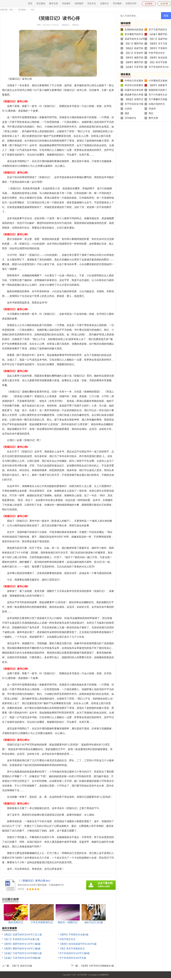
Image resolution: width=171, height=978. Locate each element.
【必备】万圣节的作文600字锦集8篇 (22, 958)
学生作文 (91, 3)
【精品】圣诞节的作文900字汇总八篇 (22, 934)
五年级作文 (130, 118)
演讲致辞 (79, 3)
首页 (30, 3)
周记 (151, 113)
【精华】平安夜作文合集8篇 (73, 934)
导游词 (152, 108)
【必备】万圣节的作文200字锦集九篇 (22, 953)
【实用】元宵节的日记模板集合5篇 (97, 965)
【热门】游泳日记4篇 (21, 965)
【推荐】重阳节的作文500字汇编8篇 (22, 948)
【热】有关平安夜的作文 (72, 948)
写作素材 (117, 3)
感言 (127, 113)
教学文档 (53, 3)
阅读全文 (65, 25)
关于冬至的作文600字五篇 (72, 958)
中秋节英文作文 (67, 939)
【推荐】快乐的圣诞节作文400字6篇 (78, 944)
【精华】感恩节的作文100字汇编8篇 (22, 944)
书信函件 (66, 3)
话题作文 (104, 3)
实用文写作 (131, 3)
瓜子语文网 (82, 974)
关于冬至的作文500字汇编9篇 (74, 953)
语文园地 (40, 3)
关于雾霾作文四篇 (158, 99)
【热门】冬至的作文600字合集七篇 (21, 939)
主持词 (128, 108)
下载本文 (75, 25)
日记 (33, 10)
